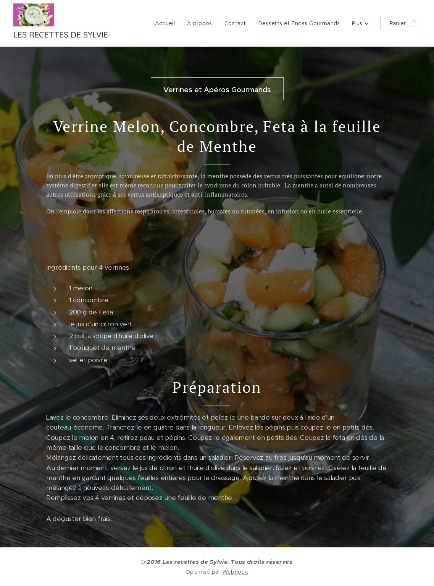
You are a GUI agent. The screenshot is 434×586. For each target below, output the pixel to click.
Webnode (235, 571)
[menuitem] (167, 23)
